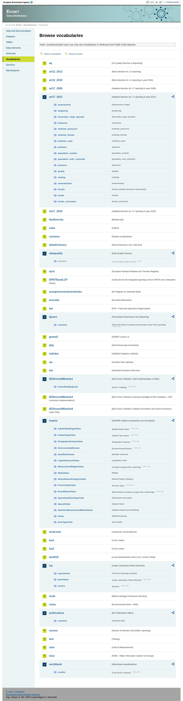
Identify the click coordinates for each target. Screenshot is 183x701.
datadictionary (57, 244)
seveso (53, 630)
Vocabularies (13, 59)
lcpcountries (64, 573)
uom (51, 647)
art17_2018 (55, 211)
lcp (51, 565)
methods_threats (66, 135)
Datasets (10, 36)
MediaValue (63, 473)
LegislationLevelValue (68, 460)
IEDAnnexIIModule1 (61, 379)
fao (51, 308)
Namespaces (12, 70)
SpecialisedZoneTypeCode (71, 498)
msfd (52, 596)
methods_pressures (67, 129)
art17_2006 (55, 88)
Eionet (18, 25)
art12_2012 (55, 71)
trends (61, 195)
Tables (9, 42)
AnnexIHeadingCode (68, 387)
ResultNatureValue (67, 491)
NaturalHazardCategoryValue (72, 479)
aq (50, 63)
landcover (55, 531)
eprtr (52, 271)
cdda (52, 228)
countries (62, 325)
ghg (51, 345)
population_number (67, 153)
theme (61, 516)
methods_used (65, 141)
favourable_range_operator (71, 117)
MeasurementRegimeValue (71, 466)
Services (10, 65)
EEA (19, 2)
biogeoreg (63, 111)
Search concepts (76, 54)
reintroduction (65, 183)
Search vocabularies (52, 54)
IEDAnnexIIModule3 (61, 397)
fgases (53, 316)
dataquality (55, 253)
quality (61, 171)
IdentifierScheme (66, 454)
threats (61, 189)
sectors (61, 586)
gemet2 (53, 336)
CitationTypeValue (66, 435)
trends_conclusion (67, 201)
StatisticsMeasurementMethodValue (75, 510)
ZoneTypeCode (65, 522)
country (61, 672)
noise (52, 604)
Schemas (11, 53)
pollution (62, 147)
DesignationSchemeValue (70, 441)
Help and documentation (18, 31)
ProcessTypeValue (67, 485)
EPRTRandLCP (58, 279)
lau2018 (53, 557)
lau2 (51, 548)
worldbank (55, 664)
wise (52, 655)
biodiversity (56, 219)
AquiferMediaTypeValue (69, 428)
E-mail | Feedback (15, 691)
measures (62, 123)
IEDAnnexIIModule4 (61, 408)
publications (56, 613)
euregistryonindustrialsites (65, 291)
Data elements (13, 48)
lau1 (51, 540)
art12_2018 (55, 80)
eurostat (54, 300)
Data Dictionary (30, 25)
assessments (64, 105)
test (51, 639)
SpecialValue (64, 504)
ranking (61, 177)
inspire (53, 420)
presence (62, 165)
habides (54, 353)
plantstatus (63, 579)
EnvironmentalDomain (69, 448)
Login (151, 2)
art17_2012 (55, 97)
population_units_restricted (71, 159)
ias (51, 362)
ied (51, 370)
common (54, 236)
